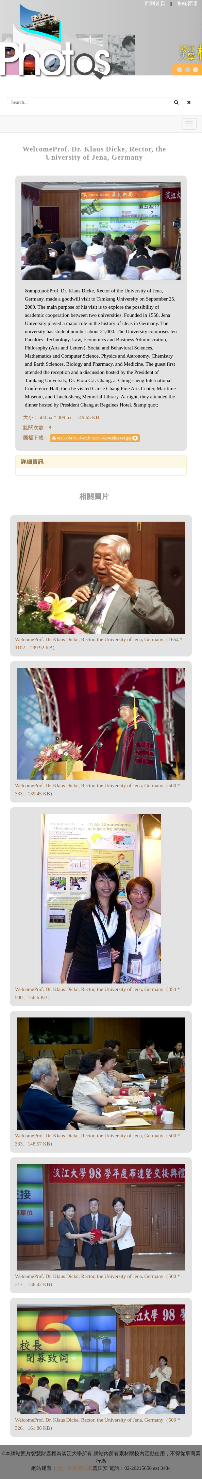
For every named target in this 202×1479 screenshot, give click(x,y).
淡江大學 (67, 1468)
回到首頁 (155, 3)
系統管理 (187, 3)
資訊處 (84, 1468)
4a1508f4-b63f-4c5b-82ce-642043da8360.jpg (95, 438)
